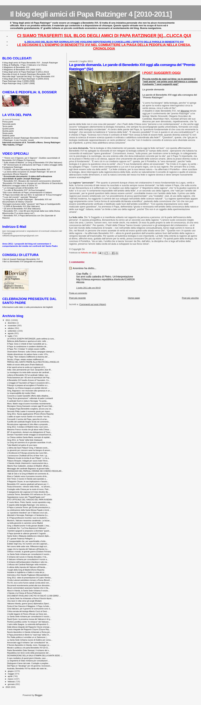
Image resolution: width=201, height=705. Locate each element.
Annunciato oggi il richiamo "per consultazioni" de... (28, 642)
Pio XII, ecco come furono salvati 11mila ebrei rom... (29, 583)
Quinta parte (8, 131)
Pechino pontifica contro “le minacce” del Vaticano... (28, 622)
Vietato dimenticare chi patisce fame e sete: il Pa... (28, 354)
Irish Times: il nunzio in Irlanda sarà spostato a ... (27, 479)
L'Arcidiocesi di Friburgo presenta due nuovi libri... (28, 453)
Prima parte (7, 121)
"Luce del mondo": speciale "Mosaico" (20, 197)
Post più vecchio (190, 298)
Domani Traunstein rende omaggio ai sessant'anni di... (29, 435)
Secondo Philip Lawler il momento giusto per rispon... (29, 411)
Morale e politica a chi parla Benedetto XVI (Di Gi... (28, 648)
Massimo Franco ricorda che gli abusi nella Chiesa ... (29, 429)
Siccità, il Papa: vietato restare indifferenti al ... (26, 359)
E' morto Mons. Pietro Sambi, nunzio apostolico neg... (29, 502)
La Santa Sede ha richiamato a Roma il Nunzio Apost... (30, 598)
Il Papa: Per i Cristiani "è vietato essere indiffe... (27, 349)
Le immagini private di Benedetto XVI (21, 188)
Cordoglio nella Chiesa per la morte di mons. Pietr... (28, 489)
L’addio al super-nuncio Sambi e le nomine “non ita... (29, 416)
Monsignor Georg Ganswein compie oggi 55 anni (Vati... (30, 406)
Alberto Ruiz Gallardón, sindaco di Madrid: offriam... (28, 466)
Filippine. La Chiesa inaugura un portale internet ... (28, 388)
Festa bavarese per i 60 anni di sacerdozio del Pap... (29, 377)
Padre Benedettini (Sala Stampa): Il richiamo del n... (28, 650)
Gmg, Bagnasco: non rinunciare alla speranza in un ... (29, 391)
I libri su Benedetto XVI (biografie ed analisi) (22, 261)
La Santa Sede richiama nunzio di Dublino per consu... (29, 640)
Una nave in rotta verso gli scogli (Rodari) (24, 601)
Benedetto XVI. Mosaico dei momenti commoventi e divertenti (32, 181)
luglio (10, 336)
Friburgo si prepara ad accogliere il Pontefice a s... (28, 385)
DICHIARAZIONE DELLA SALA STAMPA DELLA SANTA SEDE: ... (34, 655)
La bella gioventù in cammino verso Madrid (25, 523)
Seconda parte (9, 124)
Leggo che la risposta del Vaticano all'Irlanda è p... (28, 549)
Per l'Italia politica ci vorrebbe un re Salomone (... (27, 637)
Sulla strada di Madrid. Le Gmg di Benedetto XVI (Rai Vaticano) (33, 162)
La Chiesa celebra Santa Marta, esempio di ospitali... (29, 437)
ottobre (11, 328)
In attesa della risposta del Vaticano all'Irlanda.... (27, 567)
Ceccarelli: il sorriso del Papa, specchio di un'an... (27, 419)
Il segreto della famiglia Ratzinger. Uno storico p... (27, 505)
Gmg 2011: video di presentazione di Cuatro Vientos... (29, 578)
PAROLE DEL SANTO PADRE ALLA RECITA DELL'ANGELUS (33, 362)
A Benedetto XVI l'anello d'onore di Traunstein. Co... (28, 380)
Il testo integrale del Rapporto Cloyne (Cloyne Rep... (29, 629)
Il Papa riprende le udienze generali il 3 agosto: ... (27, 533)
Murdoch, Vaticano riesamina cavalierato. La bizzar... (29, 520)
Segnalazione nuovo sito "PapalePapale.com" (26, 497)
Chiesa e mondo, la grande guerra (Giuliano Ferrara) (29, 551)
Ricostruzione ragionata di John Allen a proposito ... (28, 424)
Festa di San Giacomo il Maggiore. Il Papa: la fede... (29, 606)
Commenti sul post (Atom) (92, 304)
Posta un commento (78, 293)
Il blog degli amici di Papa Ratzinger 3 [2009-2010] (25, 79)
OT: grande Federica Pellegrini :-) (21, 539)
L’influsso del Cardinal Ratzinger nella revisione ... (27, 564)
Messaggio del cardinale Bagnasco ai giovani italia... (29, 468)
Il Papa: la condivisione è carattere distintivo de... (27, 346)
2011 (8, 320)
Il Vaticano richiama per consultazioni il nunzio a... (27, 559)
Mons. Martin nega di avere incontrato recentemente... (29, 404)
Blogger (38, 695)
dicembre (12, 323)
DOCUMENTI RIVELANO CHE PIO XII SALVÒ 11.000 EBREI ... (34, 596)
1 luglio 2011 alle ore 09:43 (88, 288)
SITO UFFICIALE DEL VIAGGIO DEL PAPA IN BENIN (29, 500)
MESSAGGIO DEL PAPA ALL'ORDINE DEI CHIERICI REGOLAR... (35, 471)
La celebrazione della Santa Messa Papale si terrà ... (29, 510)
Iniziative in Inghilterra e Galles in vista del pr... (26, 572)
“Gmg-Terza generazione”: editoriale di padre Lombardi (30, 398)
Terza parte (7, 126)
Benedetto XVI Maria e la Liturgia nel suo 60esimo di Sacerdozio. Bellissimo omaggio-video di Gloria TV (32, 184)
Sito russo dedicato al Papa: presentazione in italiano (27, 192)
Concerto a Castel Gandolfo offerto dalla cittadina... (28, 396)
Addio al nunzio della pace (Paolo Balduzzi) (25, 364)
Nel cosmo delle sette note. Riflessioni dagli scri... (27, 546)
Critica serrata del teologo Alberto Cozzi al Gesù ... (28, 611)
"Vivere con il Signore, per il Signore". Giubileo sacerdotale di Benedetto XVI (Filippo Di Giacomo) (31, 159)
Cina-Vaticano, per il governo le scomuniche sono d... (29, 609)
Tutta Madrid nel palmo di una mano (22, 445)
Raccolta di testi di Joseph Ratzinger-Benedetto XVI (26, 74)
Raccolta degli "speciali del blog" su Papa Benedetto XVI (28, 76)
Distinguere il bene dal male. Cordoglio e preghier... (28, 663)
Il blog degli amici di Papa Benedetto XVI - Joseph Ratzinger (30, 62)
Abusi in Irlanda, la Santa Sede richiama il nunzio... (28, 591)
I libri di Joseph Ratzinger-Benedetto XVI (21, 259)
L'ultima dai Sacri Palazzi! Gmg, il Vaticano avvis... (28, 448)
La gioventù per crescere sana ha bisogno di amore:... (29, 450)
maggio (11, 674)
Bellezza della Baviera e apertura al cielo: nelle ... (27, 341)
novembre (12, 325)
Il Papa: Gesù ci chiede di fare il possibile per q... (27, 344)
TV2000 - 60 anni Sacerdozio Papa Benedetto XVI (27, 169)
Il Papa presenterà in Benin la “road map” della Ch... (28, 635)
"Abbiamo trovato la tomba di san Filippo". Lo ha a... (28, 458)
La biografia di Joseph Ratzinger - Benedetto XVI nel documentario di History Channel (27, 200)
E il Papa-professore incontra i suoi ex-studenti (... (28, 518)
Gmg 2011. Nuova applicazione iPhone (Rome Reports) (30, 414)
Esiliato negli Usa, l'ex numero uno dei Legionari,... (28, 544)
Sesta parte (7, 133)
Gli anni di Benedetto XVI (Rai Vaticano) (22, 208)
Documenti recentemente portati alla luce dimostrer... (29, 585)
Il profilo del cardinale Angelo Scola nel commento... (28, 422)
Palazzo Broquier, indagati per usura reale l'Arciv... (28, 461)
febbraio (11, 682)
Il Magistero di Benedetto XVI (15, 67)
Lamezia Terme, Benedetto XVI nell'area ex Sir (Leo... (29, 494)
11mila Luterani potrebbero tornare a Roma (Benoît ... (29, 580)
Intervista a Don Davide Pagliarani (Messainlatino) (28, 575)
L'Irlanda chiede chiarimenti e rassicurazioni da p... (28, 463)
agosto (11, 333)
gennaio (11, 684)
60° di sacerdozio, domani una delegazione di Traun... (29, 432)
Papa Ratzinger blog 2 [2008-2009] (18, 81)
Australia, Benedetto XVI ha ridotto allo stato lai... (27, 668)
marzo (11, 679)
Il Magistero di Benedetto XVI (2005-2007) (21, 69)
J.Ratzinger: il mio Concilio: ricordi (18, 140)
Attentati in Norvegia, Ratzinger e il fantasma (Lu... (28, 515)
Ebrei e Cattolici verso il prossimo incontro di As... (27, 476)
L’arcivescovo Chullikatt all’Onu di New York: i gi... (27, 456)
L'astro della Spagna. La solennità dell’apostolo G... (28, 624)
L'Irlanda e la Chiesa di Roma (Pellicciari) (24, 593)
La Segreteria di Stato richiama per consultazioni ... (28, 661)
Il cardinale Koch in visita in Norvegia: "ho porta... (27, 401)
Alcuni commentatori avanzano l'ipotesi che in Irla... (28, 588)
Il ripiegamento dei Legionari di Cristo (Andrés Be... (28, 492)
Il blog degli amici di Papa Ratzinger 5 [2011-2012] (25, 72)
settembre (12, 331)
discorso (185, 110)
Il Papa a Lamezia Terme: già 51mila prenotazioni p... (29, 507)
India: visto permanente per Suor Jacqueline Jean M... (29, 370)
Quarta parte (8, 128)
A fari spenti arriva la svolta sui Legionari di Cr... (27, 367)
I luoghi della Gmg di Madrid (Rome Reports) (25, 570)
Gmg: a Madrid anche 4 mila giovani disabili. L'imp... (28, 526)
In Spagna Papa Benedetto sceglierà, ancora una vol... (30, 409)
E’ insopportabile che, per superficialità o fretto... (27, 541)
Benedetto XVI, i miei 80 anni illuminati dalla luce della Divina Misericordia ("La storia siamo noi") (31, 212)
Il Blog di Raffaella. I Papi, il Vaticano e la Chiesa (24, 65)
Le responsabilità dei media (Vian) (21, 393)
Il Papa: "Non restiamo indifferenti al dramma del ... (28, 357)
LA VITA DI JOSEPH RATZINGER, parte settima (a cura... (31, 339)
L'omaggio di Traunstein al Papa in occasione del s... (29, 383)
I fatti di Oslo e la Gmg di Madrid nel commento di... (28, 474)
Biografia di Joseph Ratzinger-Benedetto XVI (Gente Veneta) (30, 138)
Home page (134, 298)
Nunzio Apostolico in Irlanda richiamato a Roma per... (29, 632)
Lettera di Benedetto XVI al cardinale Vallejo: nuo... (28, 375)
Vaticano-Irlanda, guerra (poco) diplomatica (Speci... (28, 603)
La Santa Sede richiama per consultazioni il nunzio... (29, 554)
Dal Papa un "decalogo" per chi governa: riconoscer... (29, 666)
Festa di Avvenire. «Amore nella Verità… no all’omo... (29, 487)
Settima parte (8, 135)
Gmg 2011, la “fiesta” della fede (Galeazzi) (24, 440)
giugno (11, 671)
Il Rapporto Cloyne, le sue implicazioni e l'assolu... (28, 481)
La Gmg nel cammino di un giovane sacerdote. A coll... (29, 442)
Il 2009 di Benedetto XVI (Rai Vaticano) (22, 206)
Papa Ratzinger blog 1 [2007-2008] (18, 83)
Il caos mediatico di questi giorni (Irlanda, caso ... (27, 658)
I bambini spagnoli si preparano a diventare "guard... (29, 531)
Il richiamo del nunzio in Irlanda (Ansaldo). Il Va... (27, 557)
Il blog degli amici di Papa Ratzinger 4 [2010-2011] (91, 14)
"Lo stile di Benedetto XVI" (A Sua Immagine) (24, 190)
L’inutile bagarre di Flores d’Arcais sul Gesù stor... (27, 614)
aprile (10, 676)
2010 (8, 687)
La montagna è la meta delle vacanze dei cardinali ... (29, 372)
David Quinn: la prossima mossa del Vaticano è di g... (29, 619)
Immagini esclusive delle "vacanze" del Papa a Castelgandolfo (31, 204)
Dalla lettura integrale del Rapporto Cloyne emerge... (29, 627)
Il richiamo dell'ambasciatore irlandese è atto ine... (28, 562)
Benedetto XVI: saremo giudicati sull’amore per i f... (28, 484)
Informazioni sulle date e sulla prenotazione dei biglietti (27, 307)
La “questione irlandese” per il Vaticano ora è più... (28, 513)
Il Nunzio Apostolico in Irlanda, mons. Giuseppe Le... (29, 645)
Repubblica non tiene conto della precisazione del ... (29, 653)
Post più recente (77, 298)
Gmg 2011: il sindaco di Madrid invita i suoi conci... (28, 427)
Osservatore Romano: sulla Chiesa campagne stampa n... (31, 352)
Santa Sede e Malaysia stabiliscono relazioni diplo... (28, 536)
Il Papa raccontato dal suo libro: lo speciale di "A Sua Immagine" (32, 195)
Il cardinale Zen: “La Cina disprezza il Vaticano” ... (27, 528)
